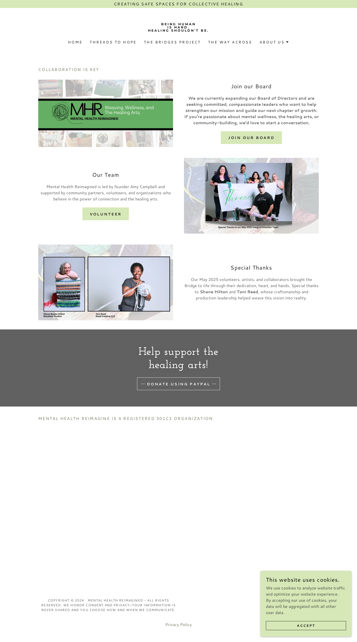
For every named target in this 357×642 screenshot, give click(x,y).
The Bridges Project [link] (172, 42)
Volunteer (106, 214)
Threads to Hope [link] (113, 42)
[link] (178, 30)
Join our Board (251, 137)
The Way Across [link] (230, 42)
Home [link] (75, 42)
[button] (274, 42)
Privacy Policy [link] (178, 624)
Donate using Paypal (178, 384)
